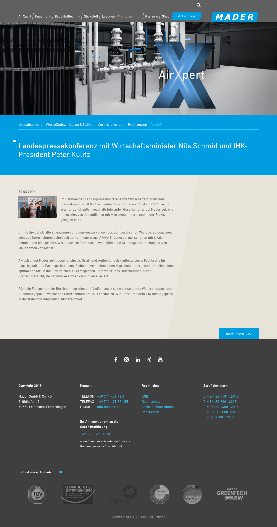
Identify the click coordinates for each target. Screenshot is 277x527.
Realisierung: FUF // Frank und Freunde (138, 517)
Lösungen (109, 16)
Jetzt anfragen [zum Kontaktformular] (186, 16)
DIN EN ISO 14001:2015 (221, 407)
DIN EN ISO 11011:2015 (221, 396)
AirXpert (24, 16)
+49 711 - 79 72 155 (112, 401)
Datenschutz (151, 401)
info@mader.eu (108, 407)
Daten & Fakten (82, 124)
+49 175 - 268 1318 (95, 434)
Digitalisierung (30, 124)
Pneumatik (43, 16)
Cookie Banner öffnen (158, 407)
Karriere (151, 16)
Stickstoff (91, 16)
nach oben (238, 333)
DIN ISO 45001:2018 (218, 417)
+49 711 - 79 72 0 (110, 396)
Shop (165, 16)
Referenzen (137, 124)
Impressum (150, 412)
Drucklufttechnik (67, 16)
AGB (145, 396)
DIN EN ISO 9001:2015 (220, 401)
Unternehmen (131, 16)
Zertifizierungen (111, 124)
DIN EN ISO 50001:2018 (221, 412)
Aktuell (156, 124)
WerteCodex (56, 124)
